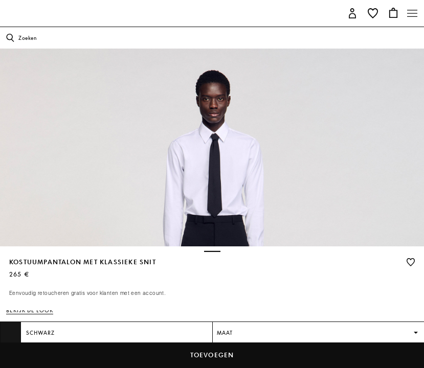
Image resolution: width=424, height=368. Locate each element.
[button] (352, 12)
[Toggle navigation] (412, 13)
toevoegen (212, 355)
